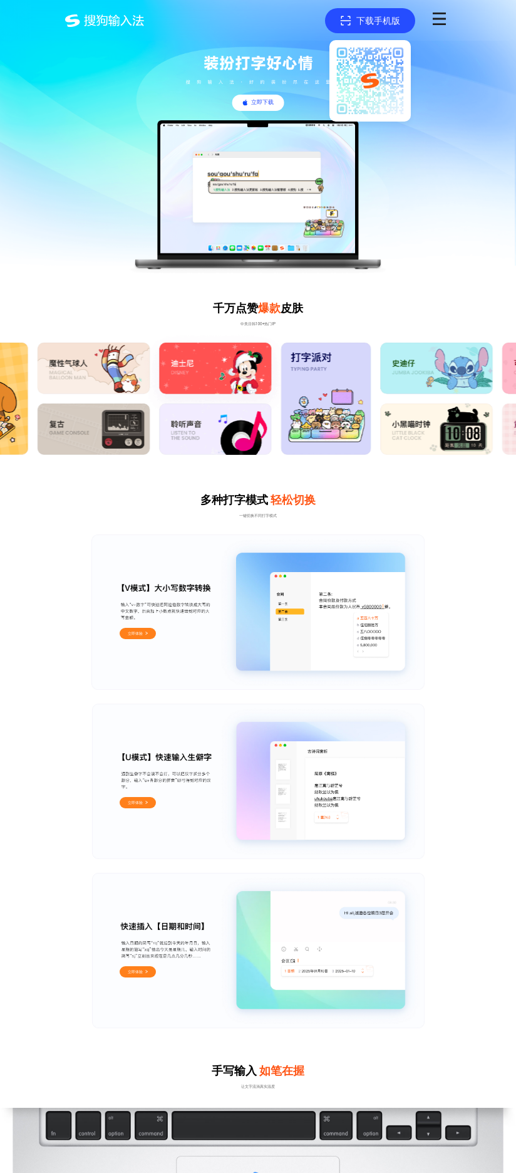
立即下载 (262, 102)
